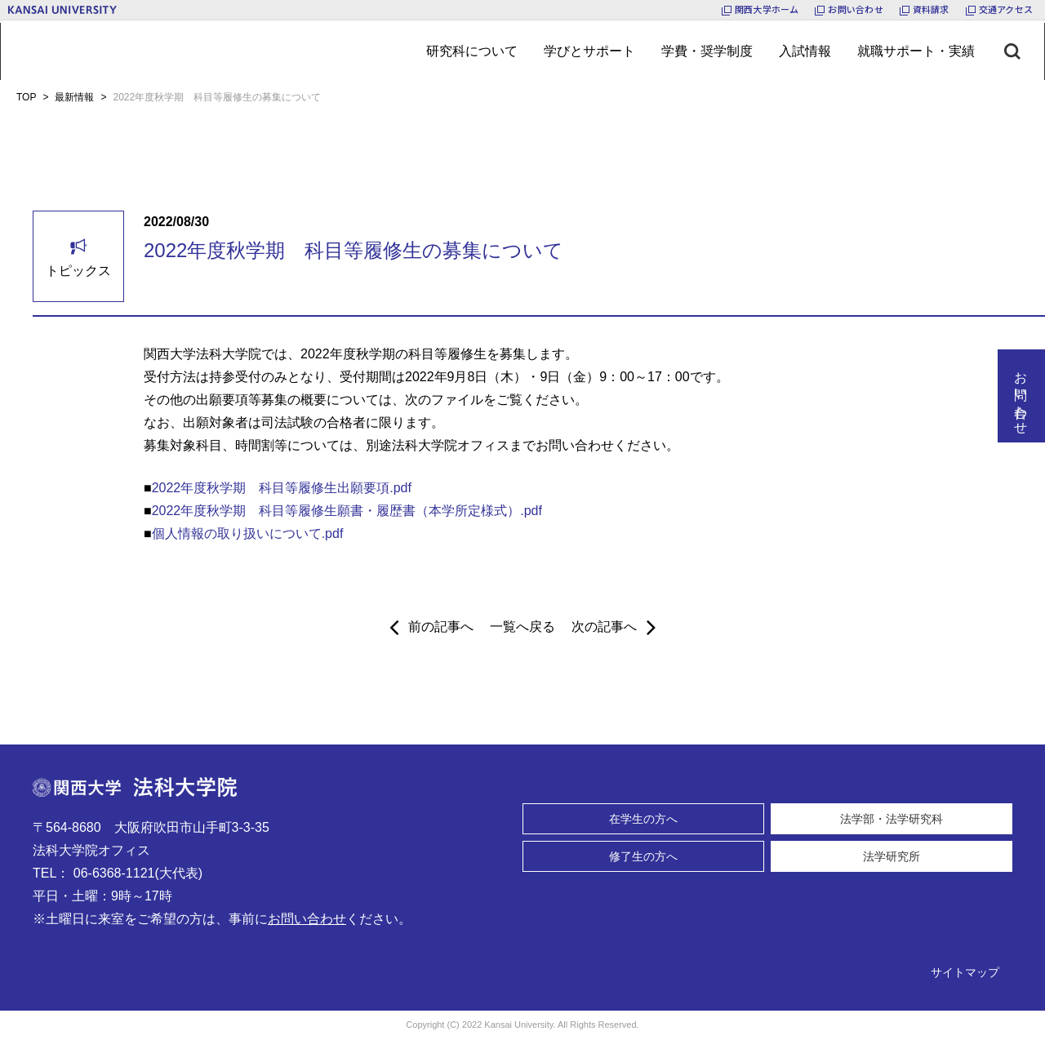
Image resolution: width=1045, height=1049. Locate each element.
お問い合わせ (855, 9)
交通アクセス (1006, 9)
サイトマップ (965, 972)
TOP (26, 97)
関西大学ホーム (767, 9)
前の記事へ (431, 627)
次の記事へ (613, 627)
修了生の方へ (643, 856)
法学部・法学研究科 (891, 818)
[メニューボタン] (472, 51)
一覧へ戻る (522, 626)
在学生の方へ (643, 818)
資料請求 (931, 9)
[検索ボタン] (1024, 51)
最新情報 (74, 97)
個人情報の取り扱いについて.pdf (248, 533)
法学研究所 (891, 856)
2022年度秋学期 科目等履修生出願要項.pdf (281, 488)
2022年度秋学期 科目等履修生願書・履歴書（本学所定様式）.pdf (347, 511)
